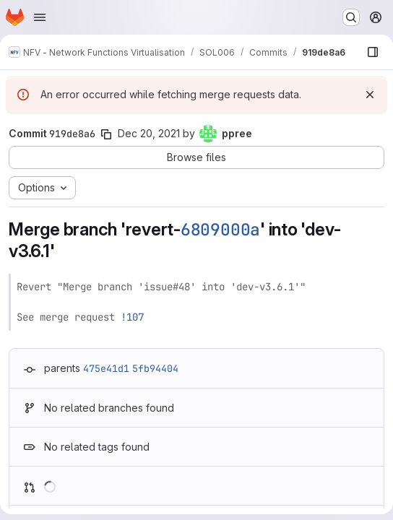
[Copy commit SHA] (106, 134)
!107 (132, 317)
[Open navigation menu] (39, 17)
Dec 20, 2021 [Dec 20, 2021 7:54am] (149, 133)
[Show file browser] (372, 52)
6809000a (220, 229)
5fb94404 (155, 368)
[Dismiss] (370, 94)
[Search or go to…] (351, 17)
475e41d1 (106, 368)
